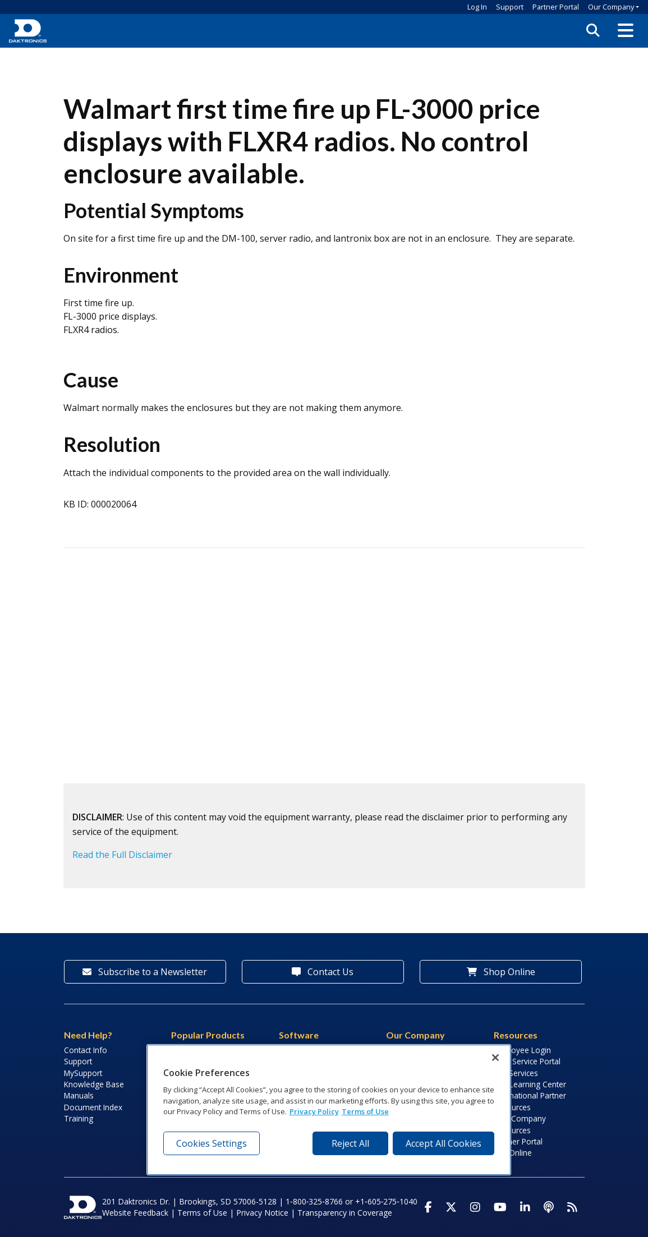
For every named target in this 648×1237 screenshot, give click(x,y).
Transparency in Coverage (344, 1212)
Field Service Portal (527, 1061)
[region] (328, 1109)
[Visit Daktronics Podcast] (549, 1207)
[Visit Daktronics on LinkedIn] (525, 1207)
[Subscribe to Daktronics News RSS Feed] (572, 1207)
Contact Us (322, 972)
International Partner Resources (530, 1101)
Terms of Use (202, 1212)
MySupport (83, 1073)
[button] (625, 31)
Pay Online (513, 1152)
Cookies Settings (211, 1143)
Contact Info (85, 1050)
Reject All (350, 1143)
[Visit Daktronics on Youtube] (500, 1207)
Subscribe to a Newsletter (144, 972)
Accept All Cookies (443, 1143)
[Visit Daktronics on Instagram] (475, 1207)
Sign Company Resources (520, 1124)
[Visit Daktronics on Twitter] (451, 1207)
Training (78, 1118)
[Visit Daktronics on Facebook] (428, 1207)
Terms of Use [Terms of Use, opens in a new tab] (365, 1111)
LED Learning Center (530, 1084)
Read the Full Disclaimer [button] (122, 854)
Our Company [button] (611, 7)
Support (509, 7)
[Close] (495, 1057)
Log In (477, 7)
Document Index (93, 1107)
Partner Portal (555, 7)
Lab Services (516, 1073)
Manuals (79, 1095)
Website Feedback (135, 1212)
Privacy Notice (262, 1212)
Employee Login (522, 1050)
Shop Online (501, 972)
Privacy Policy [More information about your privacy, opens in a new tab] (314, 1111)
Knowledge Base (94, 1084)
